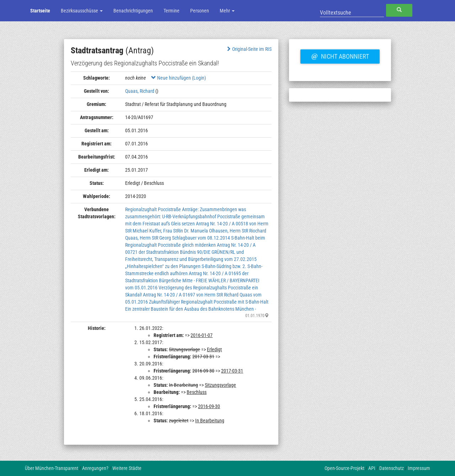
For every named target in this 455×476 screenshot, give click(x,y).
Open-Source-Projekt (344, 468)
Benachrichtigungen (133, 11)
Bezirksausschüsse (82, 11)
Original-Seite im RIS (248, 49)
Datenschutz (391, 468)
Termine (172, 11)
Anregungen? (95, 468)
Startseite (40, 11)
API (371, 468)
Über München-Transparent (51, 468)
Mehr (227, 11)
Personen (199, 11)
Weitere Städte (126, 468)
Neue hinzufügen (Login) (178, 78)
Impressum (419, 468)
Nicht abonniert (340, 55)
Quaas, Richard (139, 91)
